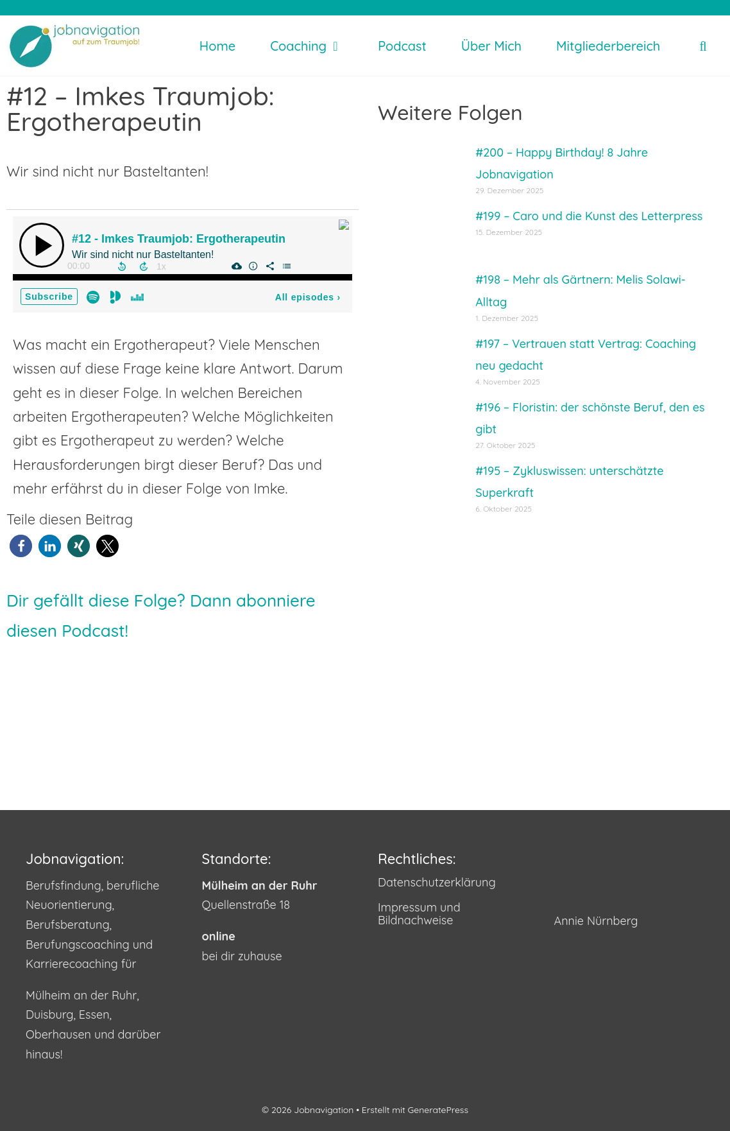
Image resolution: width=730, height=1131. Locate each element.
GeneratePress (438, 1110)
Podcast (402, 46)
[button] (21, 546)
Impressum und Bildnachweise (419, 914)
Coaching (313, 46)
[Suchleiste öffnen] (703, 45)
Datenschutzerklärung (437, 882)
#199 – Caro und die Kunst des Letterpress (588, 216)
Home (217, 46)
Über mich (491, 46)
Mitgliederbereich (608, 46)
